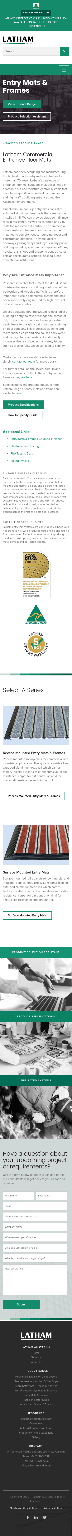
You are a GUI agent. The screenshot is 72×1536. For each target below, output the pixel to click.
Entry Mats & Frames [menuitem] (36, 1395)
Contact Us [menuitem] (36, 1362)
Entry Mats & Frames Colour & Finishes (36, 439)
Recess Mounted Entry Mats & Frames (34, 753)
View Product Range (22, 104)
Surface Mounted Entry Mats (26, 872)
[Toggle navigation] (64, 69)
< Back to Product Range (23, 143)
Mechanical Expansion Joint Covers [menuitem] (36, 1376)
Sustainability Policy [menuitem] (23, 1508)
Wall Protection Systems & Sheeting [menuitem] (36, 1390)
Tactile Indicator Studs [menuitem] (36, 1399)
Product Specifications (23, 405)
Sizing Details (20, 461)
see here (26, 377)
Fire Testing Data (22, 454)
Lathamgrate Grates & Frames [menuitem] (36, 1404)
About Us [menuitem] (36, 1357)
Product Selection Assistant (27, 116)
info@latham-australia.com (36, 1465)
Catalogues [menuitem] (36, 1423)
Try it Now (35, 26)
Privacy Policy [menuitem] (52, 1508)
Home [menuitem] (36, 1353)
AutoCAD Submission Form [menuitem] (36, 1428)
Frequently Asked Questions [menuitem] (36, 1432)
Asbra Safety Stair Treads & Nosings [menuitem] (36, 1386)
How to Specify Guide (22, 415)
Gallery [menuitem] (36, 1437)
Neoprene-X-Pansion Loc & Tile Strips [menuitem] (36, 1381)
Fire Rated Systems (36, 1080)
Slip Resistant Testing (25, 446)
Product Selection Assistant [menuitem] (36, 1418)
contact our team (23, 362)
